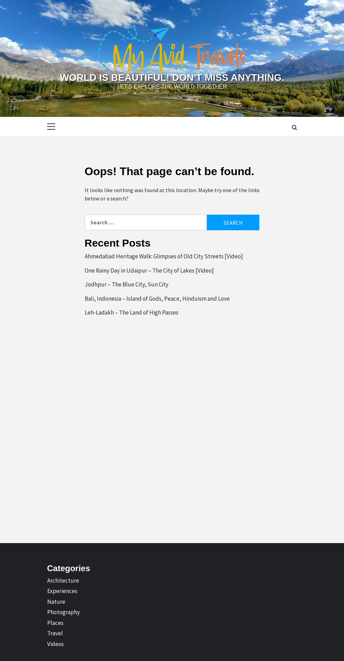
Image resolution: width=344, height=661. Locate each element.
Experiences (62, 591)
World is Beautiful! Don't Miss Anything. (172, 77)
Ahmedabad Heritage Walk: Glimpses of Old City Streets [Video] (164, 256)
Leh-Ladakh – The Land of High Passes (131, 312)
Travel (55, 633)
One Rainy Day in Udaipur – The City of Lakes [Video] (149, 270)
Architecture (63, 580)
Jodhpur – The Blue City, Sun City (126, 284)
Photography (63, 612)
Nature (56, 602)
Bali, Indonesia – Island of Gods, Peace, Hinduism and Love (157, 298)
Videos (55, 644)
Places (55, 623)
